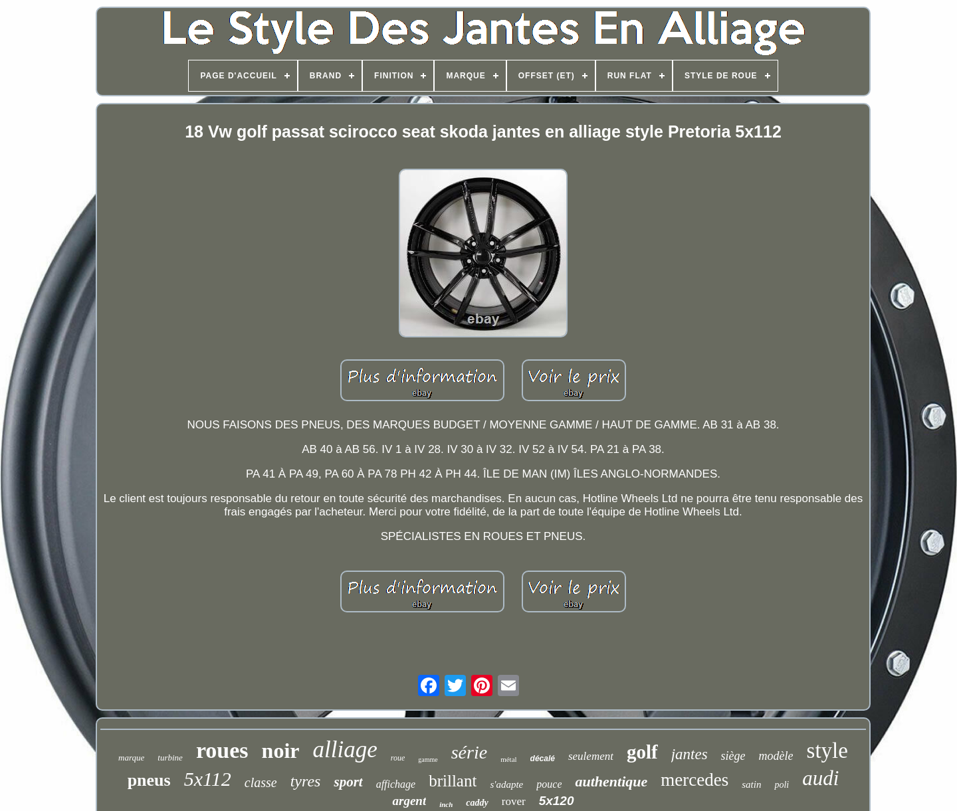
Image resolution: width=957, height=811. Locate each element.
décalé (542, 758)
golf (642, 752)
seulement (590, 756)
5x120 (556, 801)
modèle (776, 756)
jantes (689, 754)
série (469, 752)
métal (508, 759)
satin (751, 784)
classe (261, 782)
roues (222, 750)
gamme (427, 759)
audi (820, 778)
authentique (611, 781)
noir (281, 751)
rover (514, 801)
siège (733, 756)
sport (348, 782)
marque (131, 758)
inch (446, 804)
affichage (396, 784)
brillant (453, 781)
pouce (549, 784)
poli (781, 785)
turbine (170, 758)
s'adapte (506, 784)
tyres (305, 781)
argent (409, 801)
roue (398, 758)
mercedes (694, 780)
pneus (149, 780)
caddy (477, 803)
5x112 (207, 779)
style (827, 751)
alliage (345, 750)
